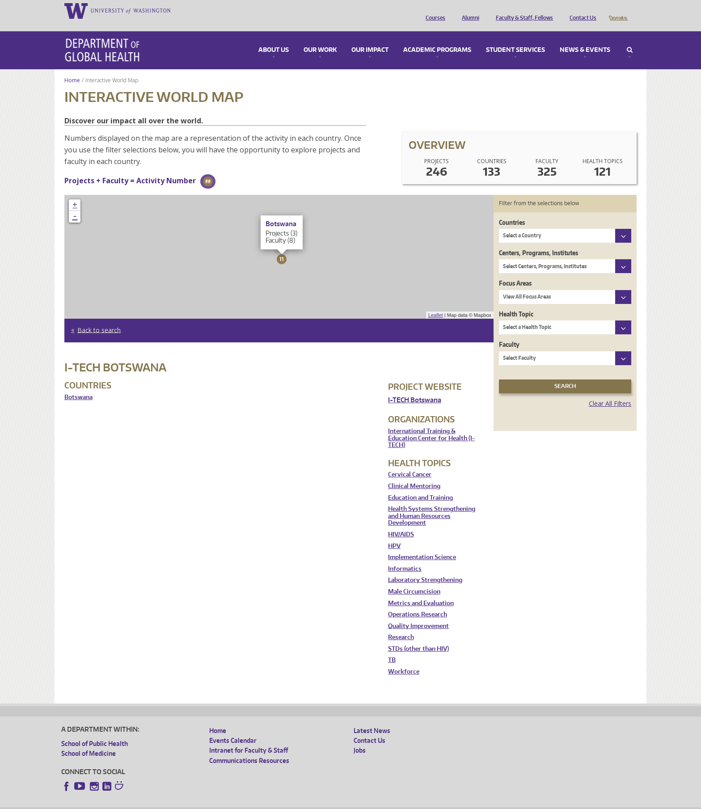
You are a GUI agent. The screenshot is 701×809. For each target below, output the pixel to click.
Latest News (372, 718)
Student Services (515, 37)
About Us (273, 37)
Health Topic (516, 301)
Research (401, 624)
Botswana (78, 384)
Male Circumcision (414, 579)
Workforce (403, 659)
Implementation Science (422, 544)
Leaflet (435, 302)
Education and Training (420, 485)
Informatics (405, 556)
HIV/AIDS (401, 521)
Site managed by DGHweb (269, 801)
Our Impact (370, 37)
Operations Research (417, 601)
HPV (394, 533)
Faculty (509, 332)
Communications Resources (249, 748)
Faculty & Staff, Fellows (522, 10)
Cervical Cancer (409, 462)
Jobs (360, 738)
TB (392, 647)
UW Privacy (179, 801)
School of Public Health (94, 731)
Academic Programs (437, 37)
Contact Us (580, 10)
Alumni (468, 10)
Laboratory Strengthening (425, 567)
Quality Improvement (418, 613)
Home (72, 68)
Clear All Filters (610, 391)
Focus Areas (515, 270)
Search (630, 37)
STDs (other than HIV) (418, 636)
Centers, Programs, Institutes (538, 240)
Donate (617, 10)
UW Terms (215, 801)
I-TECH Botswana (414, 387)
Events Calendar (233, 728)
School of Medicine (88, 741)
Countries (512, 210)
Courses (433, 10)
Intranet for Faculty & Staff (248, 738)
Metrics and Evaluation (421, 590)
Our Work (320, 37)
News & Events (585, 37)
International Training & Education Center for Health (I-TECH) (431, 425)
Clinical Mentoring (414, 473)
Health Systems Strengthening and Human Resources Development (431, 503)
